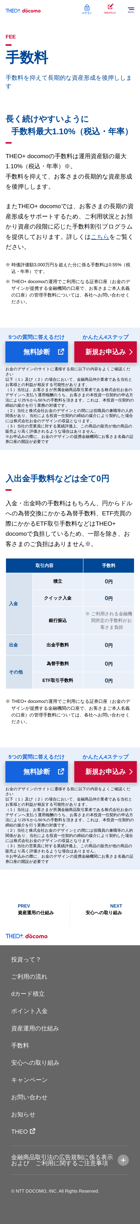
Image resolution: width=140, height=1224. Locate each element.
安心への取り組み (35, 1062)
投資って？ (26, 959)
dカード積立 (28, 993)
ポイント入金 (29, 1011)
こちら (100, 236)
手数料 (20, 1045)
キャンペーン (29, 1079)
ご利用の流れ (29, 976)
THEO (19, 1132)
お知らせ (23, 1114)
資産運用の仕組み (35, 1028)
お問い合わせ (29, 1097)
